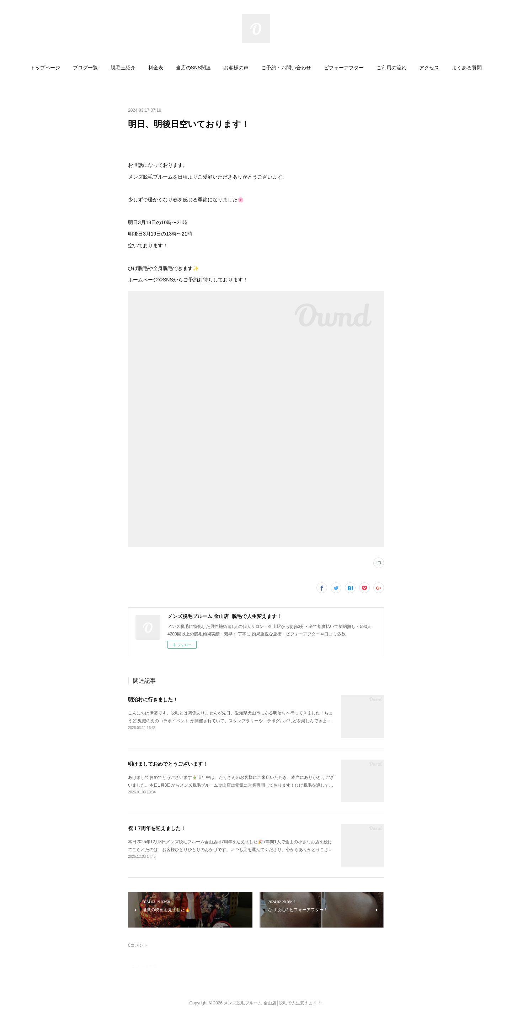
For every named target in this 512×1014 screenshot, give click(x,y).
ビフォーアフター (344, 67)
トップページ (45, 67)
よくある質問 (467, 67)
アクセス (429, 67)
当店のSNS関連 (193, 67)
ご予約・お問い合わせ (286, 67)
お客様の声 (236, 67)
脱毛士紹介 (123, 67)
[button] (45, 67)
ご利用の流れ (391, 67)
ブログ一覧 (85, 67)
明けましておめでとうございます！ (168, 764)
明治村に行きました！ (153, 699)
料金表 (155, 67)
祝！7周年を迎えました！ (157, 828)
